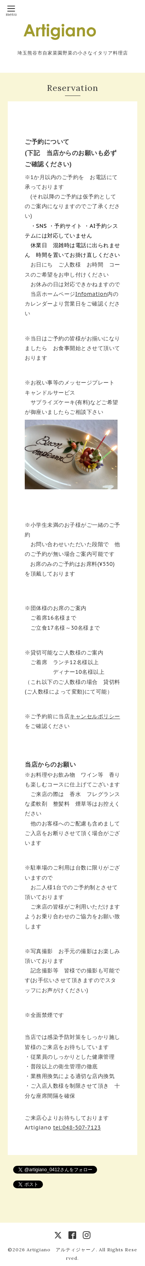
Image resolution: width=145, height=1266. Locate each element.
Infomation (91, 293)
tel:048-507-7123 (77, 1127)
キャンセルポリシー (95, 716)
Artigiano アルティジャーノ (61, 1249)
